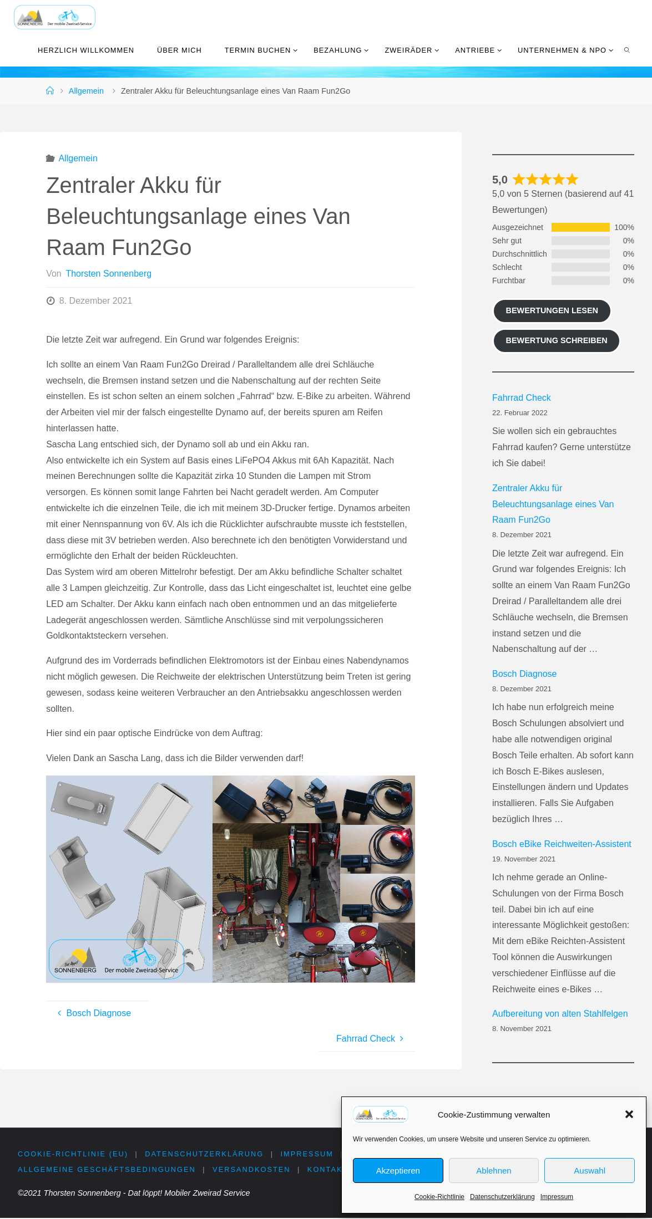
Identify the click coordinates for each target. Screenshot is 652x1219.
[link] (627, 50)
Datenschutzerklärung (502, 1197)
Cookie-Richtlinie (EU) (73, 1154)
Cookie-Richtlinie (439, 1197)
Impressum (556, 1197)
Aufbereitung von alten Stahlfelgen (560, 1013)
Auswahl (589, 1170)
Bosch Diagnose (524, 674)
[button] (629, 1114)
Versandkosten (252, 1170)
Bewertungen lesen (552, 310)
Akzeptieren (398, 1170)
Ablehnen (493, 1170)
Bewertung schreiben (557, 340)
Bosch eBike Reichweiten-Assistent (561, 844)
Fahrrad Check (521, 397)
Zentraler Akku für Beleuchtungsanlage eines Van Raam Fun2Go (553, 504)
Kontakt (328, 1170)
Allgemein (86, 90)
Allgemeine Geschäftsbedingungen (107, 1170)
